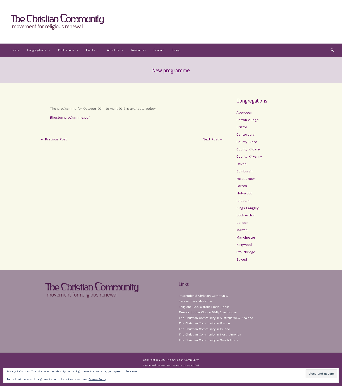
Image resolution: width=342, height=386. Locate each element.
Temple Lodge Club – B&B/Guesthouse (208, 312)
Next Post (213, 139)
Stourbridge (245, 252)
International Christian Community (203, 295)
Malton (242, 230)
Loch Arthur (245, 215)
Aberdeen (244, 113)
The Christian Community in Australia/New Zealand (216, 318)
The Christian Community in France (204, 323)
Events (87, 50)
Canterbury (245, 135)
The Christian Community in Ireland (204, 329)
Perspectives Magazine (195, 301)
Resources (130, 50)
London (242, 223)
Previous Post (54, 139)
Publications (65, 50)
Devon (241, 164)
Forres (241, 186)
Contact (149, 50)
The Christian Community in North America (210, 334)
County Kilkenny (249, 156)
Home (15, 50)
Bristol (241, 127)
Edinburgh (244, 171)
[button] (46, 50)
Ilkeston (243, 201)
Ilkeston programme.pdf (70, 118)
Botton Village (247, 120)
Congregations (36, 50)
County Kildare (248, 149)
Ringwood (244, 245)
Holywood (244, 193)
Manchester (245, 237)
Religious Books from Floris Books (204, 306)
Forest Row (245, 179)
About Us (109, 50)
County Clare (246, 142)
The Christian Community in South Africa (208, 340)
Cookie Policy (97, 379)
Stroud (241, 259)
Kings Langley (247, 208)
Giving (164, 50)
